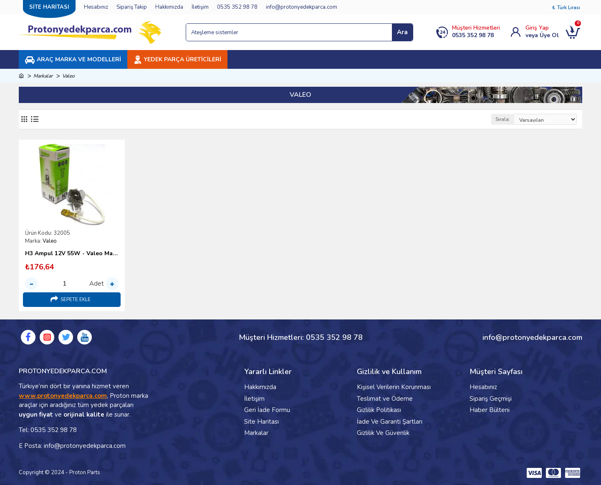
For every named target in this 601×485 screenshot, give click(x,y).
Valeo (50, 241)
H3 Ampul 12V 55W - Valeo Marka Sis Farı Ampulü (72, 253)
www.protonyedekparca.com (63, 396)
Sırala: (502, 119)
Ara (402, 32)
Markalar (43, 76)
